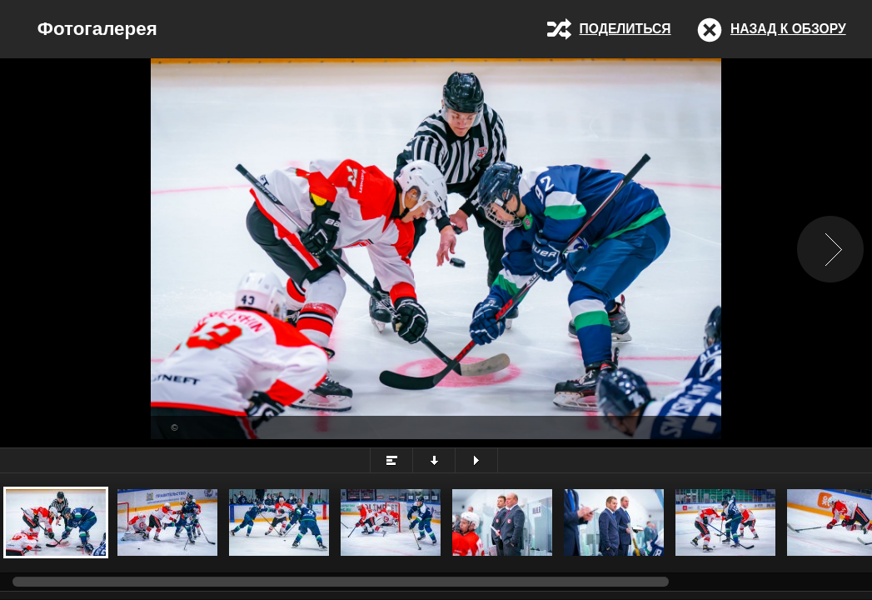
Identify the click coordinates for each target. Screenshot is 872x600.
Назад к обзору (788, 29)
